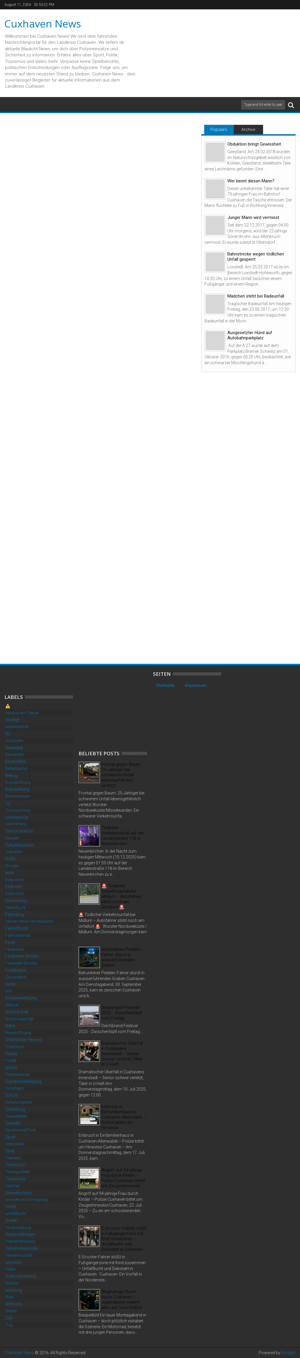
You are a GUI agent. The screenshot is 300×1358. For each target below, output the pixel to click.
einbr (9, 872)
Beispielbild (15, 761)
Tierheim (13, 1158)
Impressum (196, 685)
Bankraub (14, 747)
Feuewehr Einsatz (21, 963)
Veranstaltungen (20, 1234)
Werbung (13, 1304)
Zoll (8, 1318)
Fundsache (15, 970)
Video (10, 1269)
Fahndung (14, 914)
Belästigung (16, 768)
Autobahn (14, 740)
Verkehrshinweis (20, 1241)
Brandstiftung (17, 782)
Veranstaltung (18, 1227)
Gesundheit (15, 977)
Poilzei (11, 1053)
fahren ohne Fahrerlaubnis (29, 921)
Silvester (13, 1123)
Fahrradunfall (17, 935)
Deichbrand (15, 824)
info (9, 991)
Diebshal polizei (19, 845)
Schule (11, 1095)
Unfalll (11, 1220)
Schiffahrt (14, 1088)
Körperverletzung (21, 998)
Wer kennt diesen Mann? (251, 181)
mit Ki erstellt (16, 1012)
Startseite (165, 685)
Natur (10, 1025)
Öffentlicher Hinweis (23, 1039)
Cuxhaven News (42, 23)
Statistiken (14, 1144)
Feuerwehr (15, 949)
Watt (9, 1297)
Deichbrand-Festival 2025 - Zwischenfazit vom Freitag (121, 1013)
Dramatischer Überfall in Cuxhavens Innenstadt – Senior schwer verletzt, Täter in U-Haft (122, 1054)
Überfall (12, 1186)
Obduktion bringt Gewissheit (254, 144)
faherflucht (15, 907)
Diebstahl (13, 851)
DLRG (10, 858)
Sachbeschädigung (23, 1081)
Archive (248, 129)
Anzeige (12, 719)
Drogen (12, 865)
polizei (11, 1067)
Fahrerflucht (16, 928)
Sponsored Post (20, 1130)
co (7, 803)
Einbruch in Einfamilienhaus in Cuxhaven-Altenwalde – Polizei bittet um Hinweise (124, 1117)
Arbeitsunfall (16, 726)
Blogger (288, 1352)
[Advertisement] (122, 707)
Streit (10, 1151)
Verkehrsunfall (18, 1255)
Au (7, 733)
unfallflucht (15, 1213)
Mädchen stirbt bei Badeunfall (255, 296)
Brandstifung (17, 789)
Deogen (12, 838)
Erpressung (16, 900)
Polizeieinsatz (17, 1074)
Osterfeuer (15, 1046)
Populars (218, 129)
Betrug (11, 775)
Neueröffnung (18, 1032)
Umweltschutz (18, 1193)
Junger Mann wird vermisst (253, 217)
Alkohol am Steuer (22, 713)
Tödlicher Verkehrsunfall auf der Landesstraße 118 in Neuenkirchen (122, 835)
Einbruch (13, 886)
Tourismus (15, 1178)
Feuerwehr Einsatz (22, 956)
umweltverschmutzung (26, 1199)
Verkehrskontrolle (21, 1248)
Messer (12, 1005)
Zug (9, 1325)
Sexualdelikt (16, 1116)
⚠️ (7, 706)
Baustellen (14, 754)
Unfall (10, 1206)
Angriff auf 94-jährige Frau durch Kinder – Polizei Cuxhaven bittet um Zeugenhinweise (123, 1177)
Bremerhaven (17, 796)
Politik (10, 1060)
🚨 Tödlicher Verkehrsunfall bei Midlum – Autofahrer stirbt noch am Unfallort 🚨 (121, 896)
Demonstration (19, 831)
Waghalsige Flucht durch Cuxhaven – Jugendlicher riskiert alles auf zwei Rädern (121, 1299)
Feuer (10, 942)
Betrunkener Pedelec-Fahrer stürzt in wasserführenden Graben (122, 957)
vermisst (13, 1262)
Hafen (10, 984)
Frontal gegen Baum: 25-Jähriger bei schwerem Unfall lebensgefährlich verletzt (121, 775)
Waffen (12, 1283)
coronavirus (16, 817)
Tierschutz (15, 1164)
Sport (10, 1137)
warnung (13, 1290)
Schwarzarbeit (18, 1102)
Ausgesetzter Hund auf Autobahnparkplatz (249, 335)
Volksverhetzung (20, 1276)
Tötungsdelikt (17, 1171)
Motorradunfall (19, 1019)
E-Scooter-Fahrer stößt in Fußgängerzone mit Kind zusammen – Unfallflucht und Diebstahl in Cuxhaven (124, 1239)
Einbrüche (14, 893)
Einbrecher (15, 879)
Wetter (11, 1311)
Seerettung (15, 1109)
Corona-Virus (17, 810)
